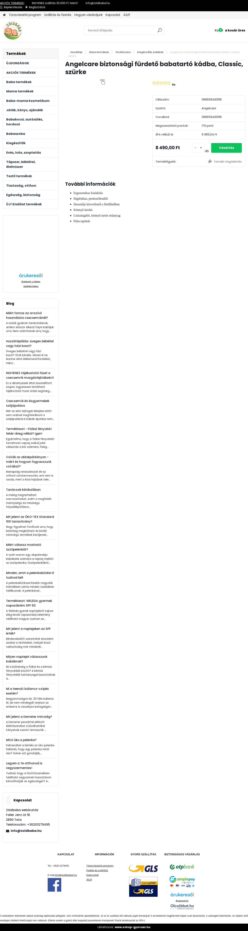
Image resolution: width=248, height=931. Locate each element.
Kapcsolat (113, 15)
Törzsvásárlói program (25, 15)
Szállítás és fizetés (57, 15)
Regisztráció (37, 7)
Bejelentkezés (13, 7)
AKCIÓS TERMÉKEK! (12, 3)
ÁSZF (126, 15)
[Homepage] (4, 15)
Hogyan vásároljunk (88, 15)
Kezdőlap (77, 52)
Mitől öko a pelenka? (21, 740)
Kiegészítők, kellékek (150, 52)
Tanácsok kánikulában (23, 490)
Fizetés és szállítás (97, 870)
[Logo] (29, 30)
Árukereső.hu (182, 901)
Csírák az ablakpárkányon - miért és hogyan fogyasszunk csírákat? (28, 461)
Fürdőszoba (123, 52)
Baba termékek (99, 52)
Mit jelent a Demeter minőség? (29, 717)
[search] (160, 32)
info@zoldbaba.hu (26, 831)
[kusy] (198, 148)
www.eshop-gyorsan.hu (132, 927)
